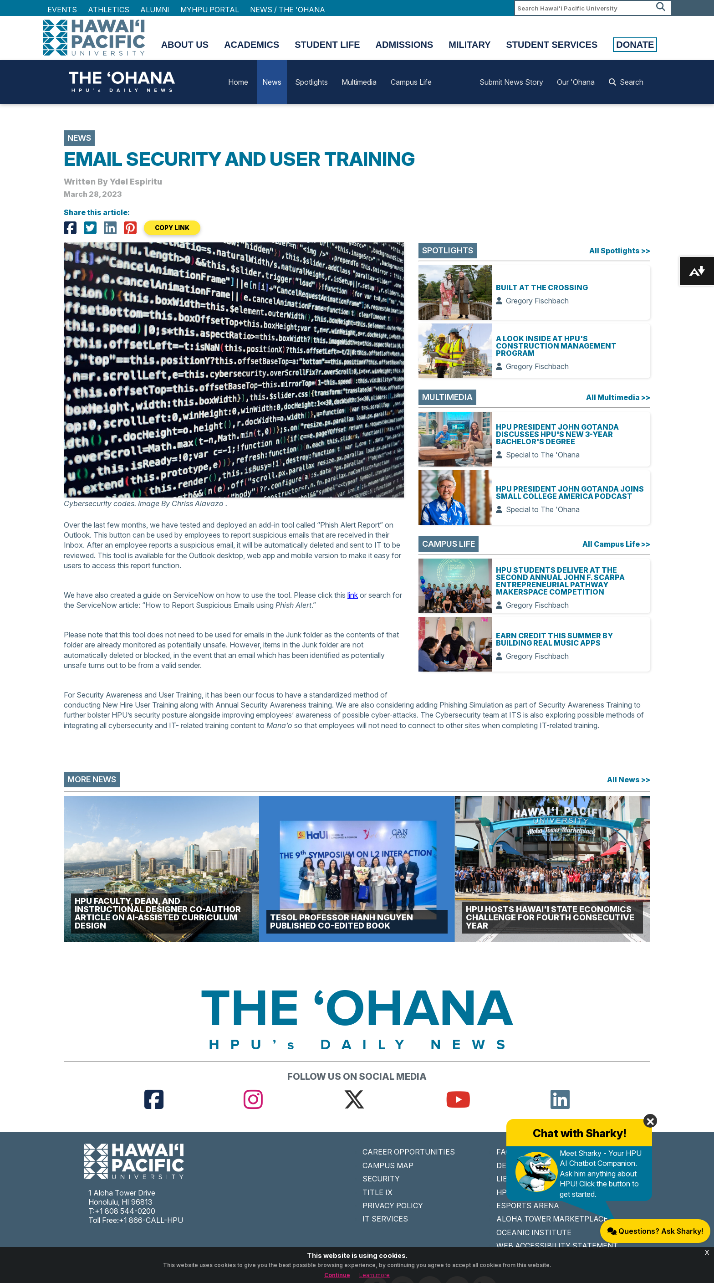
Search (626, 82)
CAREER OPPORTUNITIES (408, 1151)
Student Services (552, 45)
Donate (635, 45)
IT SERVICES (385, 1218)
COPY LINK (172, 227)
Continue (337, 1275)
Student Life (327, 45)
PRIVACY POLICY (392, 1205)
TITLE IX (377, 1192)
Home (238, 82)
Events (62, 9)
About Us (185, 45)
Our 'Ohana (576, 82)
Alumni (154, 9)
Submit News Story (511, 82)
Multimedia (359, 82)
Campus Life (411, 82)
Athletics (108, 9)
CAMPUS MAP (387, 1165)
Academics (251, 45)
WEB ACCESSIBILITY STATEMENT (557, 1245)
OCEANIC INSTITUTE (533, 1232)
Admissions (405, 45)
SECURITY (381, 1178)
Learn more (374, 1275)
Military (469, 45)
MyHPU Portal (209, 9)
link (352, 595)
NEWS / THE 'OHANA (287, 9)
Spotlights (311, 82)
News (271, 82)
